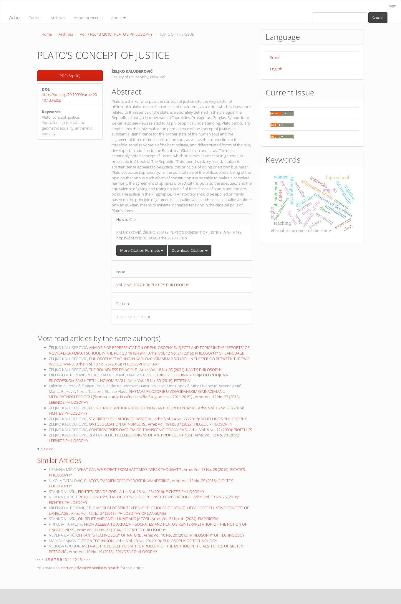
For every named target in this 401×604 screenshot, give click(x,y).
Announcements (88, 17)
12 (75, 559)
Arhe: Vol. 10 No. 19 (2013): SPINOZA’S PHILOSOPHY (113, 551)
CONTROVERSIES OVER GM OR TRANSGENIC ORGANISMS (138, 429)
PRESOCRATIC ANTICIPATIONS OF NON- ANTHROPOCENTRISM (142, 408)
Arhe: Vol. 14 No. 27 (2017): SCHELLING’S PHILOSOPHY (200, 418)
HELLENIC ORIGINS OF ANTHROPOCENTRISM (154, 435)
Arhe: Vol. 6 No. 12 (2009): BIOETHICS (220, 429)
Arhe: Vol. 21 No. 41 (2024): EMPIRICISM (185, 518)
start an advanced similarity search (90, 567)
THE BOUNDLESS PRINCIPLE (113, 369)
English (276, 69)
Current (35, 17)
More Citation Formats (141, 250)
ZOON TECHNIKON (98, 540)
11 (70, 559)
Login (391, 6)
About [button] (118, 17)
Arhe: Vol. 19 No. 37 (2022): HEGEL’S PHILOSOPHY (190, 424)
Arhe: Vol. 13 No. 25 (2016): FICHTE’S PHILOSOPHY (161, 491)
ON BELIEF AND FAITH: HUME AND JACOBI (114, 518)
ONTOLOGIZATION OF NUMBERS (117, 424)
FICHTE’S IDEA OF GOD (97, 491)
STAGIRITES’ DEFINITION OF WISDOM (121, 418)
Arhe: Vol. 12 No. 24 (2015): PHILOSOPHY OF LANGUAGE (196, 353)
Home (47, 34)
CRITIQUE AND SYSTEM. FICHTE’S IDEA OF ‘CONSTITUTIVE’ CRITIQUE (134, 496)
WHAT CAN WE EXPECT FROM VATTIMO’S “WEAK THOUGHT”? (129, 469)
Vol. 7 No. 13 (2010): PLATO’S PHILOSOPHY (116, 34)
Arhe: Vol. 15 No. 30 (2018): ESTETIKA (158, 380)
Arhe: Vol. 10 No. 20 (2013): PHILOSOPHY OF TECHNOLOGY (194, 535)
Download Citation (190, 250)
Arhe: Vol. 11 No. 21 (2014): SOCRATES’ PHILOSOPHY (121, 529)
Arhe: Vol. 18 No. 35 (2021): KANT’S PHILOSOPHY (181, 369)
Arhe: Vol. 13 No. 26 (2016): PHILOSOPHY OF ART (117, 364)
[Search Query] (339, 17)
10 (65, 559)
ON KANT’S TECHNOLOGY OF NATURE (109, 535)
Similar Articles (59, 460)
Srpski (275, 57)
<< (39, 559)
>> (51, 448)
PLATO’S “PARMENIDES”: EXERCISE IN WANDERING (127, 480)
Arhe (14, 17)
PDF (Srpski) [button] (69, 75)
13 (80, 559)
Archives (58, 17)
